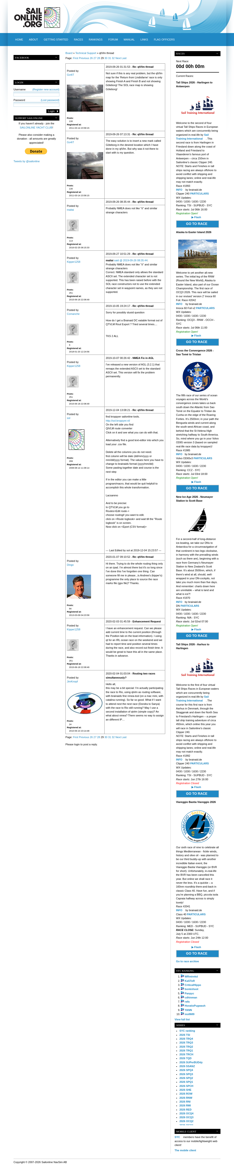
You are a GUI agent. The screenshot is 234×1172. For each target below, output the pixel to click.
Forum (113, 39)
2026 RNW (185, 1097)
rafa (187, 1001)
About (33, 39)
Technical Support (85, 53)
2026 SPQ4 (186, 1070)
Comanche (73, 313)
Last (124, 58)
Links (144, 39)
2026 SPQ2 (186, 1078)
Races (78, 39)
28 (98, 58)
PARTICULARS (199, 193)
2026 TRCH (186, 1054)
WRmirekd (191, 976)
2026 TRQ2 (186, 1046)
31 (109, 58)
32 (113, 58)
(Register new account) (45, 89)
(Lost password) (50, 100)
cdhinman (191, 997)
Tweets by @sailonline (27, 161)
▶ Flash (196, 217)
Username (36, 89)
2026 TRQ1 (186, 1050)
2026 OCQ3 (186, 1117)
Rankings (96, 39)
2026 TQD (185, 1058)
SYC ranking (187, 1030)
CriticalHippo (193, 984)
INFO (179, 189)
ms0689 (189, 1014)
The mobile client (185, 1150)
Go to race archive (187, 961)
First (75, 58)
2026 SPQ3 (186, 1074)
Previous (84, 58)
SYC (177, 1137)
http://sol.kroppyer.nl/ (118, 420)
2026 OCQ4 (186, 1113)
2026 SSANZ (187, 1066)
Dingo (70, 564)
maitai (70, 209)
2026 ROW (185, 1093)
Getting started (56, 39)
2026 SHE (185, 1089)
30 (106, 58)
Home (19, 39)
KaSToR (190, 980)
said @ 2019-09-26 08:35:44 (130, 260)
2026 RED (185, 1109)
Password (36, 100)
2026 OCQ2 (186, 1121)
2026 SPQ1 (186, 1081)
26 (91, 58)
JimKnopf (72, 681)
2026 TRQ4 (186, 1038)
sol (68, 418)
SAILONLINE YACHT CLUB (36, 127)
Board (68, 53)
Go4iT (70, 74)
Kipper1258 (73, 261)
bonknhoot (191, 989)
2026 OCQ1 (186, 1125)
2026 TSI (184, 1034)
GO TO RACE (196, 224)
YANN (188, 1010)
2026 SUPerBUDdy (191, 1062)
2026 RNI (185, 1101)
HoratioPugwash (195, 1005)
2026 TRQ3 (186, 1042)
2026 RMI (185, 1105)
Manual (129, 39)
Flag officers (164, 39)
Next (118, 58)
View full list (182, 1019)
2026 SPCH (186, 1085)
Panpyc (189, 993)
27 (94, 58)
